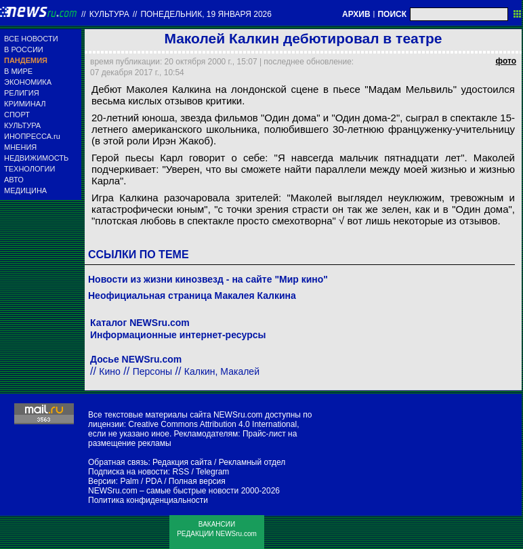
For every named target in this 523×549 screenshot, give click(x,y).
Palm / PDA (140, 481)
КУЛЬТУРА (22, 125)
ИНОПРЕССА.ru (32, 136)
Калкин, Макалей (221, 371)
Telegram (212, 471)
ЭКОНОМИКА (27, 82)
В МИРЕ (18, 71)
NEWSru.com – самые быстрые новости (163, 490)
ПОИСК (391, 14)
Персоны (152, 371)
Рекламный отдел (252, 462)
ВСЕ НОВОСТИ (31, 39)
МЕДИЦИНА (25, 190)
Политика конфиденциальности (148, 500)
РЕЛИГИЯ (21, 93)
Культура (109, 14)
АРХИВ (356, 14)
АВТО (14, 180)
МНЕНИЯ (20, 147)
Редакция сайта (182, 462)
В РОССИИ (23, 49)
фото (506, 61)
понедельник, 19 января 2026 (206, 14)
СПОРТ (17, 114)
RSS (180, 471)
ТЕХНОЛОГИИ (29, 169)
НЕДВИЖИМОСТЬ (36, 158)
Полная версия (197, 481)
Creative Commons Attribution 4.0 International (212, 424)
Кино (110, 371)
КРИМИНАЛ (24, 104)
